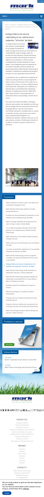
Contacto (22, 460)
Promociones (22, 454)
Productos (22, 449)
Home (7, 25)
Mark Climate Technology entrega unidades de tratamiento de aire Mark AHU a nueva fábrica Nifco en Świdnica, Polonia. (21, 279)
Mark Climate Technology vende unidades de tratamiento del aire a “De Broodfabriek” (21, 271)
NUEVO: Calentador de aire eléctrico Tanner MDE (20, 360)
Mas (35, 370)
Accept (7, 493)
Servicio (22, 458)
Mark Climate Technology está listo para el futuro (21, 367)
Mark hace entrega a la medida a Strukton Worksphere (20, 293)
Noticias (22, 451)
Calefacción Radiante (22, 425)
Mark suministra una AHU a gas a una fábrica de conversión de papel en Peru (22, 204)
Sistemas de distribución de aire (22, 432)
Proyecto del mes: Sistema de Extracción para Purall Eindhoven (21, 299)
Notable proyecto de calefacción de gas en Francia (20, 286)
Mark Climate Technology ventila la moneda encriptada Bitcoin (20, 210)
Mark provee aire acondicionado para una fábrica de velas (22, 244)
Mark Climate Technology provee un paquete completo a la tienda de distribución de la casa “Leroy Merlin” (22, 258)
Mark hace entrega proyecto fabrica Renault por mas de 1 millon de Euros (22, 312)
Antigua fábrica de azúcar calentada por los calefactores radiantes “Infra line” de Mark (21, 265)
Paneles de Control (22, 439)
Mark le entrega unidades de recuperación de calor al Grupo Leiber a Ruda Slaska (21, 223)
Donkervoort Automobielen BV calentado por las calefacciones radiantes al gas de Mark (22, 216)
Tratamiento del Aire (22, 427)
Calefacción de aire (22, 423)
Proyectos (13, 25)
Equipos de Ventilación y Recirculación (22, 430)
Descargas (22, 456)
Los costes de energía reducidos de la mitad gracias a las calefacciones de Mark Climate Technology (21, 230)
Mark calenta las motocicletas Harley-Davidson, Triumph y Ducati (22, 238)
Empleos (22, 463)
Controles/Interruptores (22, 437)
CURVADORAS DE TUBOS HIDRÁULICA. (22, 434)
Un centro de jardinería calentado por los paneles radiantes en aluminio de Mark (22, 250)
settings (26, 489)
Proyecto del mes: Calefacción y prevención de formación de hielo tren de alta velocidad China (22, 305)
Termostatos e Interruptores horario (22, 441)
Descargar (9, 344)
